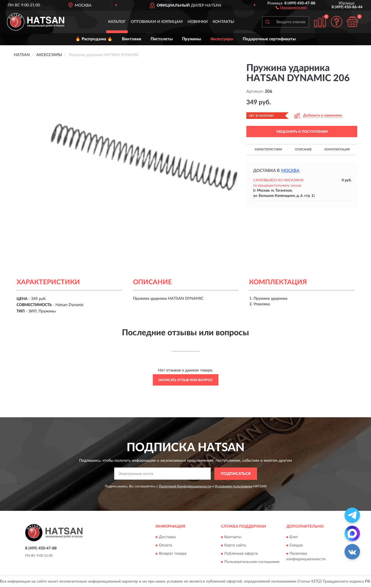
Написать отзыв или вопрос (186, 380)
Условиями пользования (233, 486)
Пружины (191, 39)
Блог (294, 537)
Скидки (296, 545)
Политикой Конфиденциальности (185, 486)
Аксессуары (221, 39)
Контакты (223, 22)
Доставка (167, 537)
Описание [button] (303, 149)
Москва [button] (290, 171)
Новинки (198, 22)
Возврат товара (172, 554)
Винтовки (131, 39)
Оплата (165, 545)
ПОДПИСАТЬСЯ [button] (236, 474)
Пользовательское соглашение (251, 562)
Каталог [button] (117, 22)
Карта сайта (235, 545)
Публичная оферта (241, 554)
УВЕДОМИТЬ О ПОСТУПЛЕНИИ (302, 131)
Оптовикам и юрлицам (157, 22)
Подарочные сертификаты (269, 39)
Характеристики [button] (268, 149)
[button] (291, 7)
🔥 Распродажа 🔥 (94, 39)
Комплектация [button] (337, 149)
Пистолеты (162, 39)
